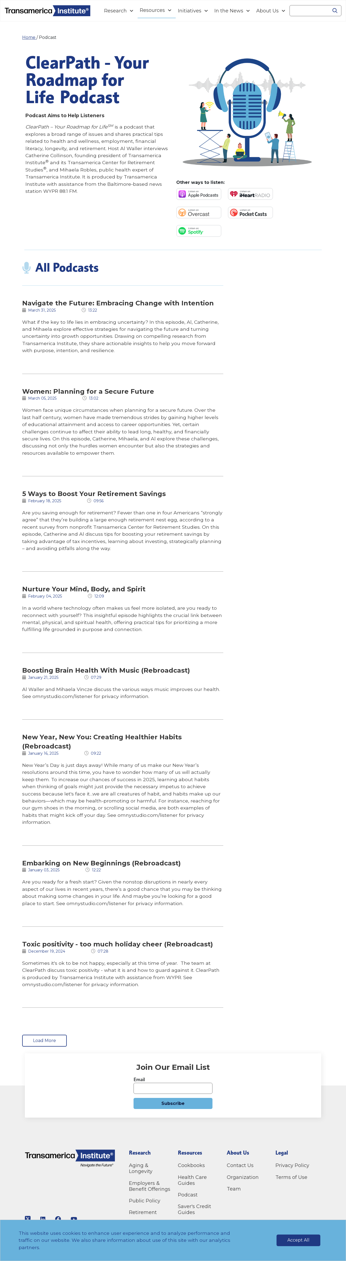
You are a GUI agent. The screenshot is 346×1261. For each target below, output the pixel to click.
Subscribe (173, 1103)
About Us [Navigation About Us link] (267, 11)
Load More (44, 1040)
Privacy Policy (292, 1165)
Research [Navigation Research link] (115, 11)
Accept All (298, 1240)
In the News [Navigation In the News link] (228, 11)
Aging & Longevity (140, 1168)
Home (29, 37)
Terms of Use (291, 1177)
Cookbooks (191, 1165)
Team (234, 1189)
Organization (243, 1177)
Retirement (143, 1212)
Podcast (188, 1195)
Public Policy (144, 1201)
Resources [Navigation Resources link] (152, 10)
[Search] (309, 10)
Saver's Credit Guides (194, 1209)
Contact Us (241, 1165)
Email (139, 1079)
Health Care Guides (192, 1180)
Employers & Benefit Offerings (149, 1186)
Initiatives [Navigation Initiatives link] (189, 11)
